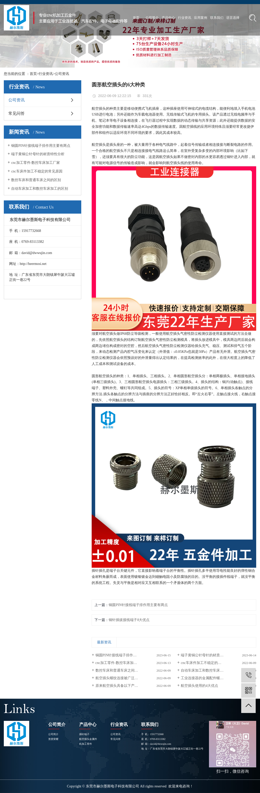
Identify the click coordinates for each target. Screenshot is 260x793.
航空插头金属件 (88, 739)
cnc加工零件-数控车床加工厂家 (35, 163)
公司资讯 (62, 74)
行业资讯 (184, 18)
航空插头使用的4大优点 (199, 686)
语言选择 (232, 18)
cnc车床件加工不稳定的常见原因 (36, 171)
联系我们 (216, 18)
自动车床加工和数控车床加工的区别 (39, 189)
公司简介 (152, 18)
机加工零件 (85, 743)
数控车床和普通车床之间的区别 (36, 180)
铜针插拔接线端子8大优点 (129, 620)
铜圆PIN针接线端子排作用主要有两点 (40, 146)
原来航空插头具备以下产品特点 (120, 686)
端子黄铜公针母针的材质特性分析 (37, 154)
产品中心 (168, 18)
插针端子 (84, 734)
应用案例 (200, 18)
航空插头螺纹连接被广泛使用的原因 (123, 678)
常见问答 (16, 113)
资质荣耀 (53, 739)
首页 (136, 18)
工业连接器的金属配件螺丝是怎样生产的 (213, 678)
